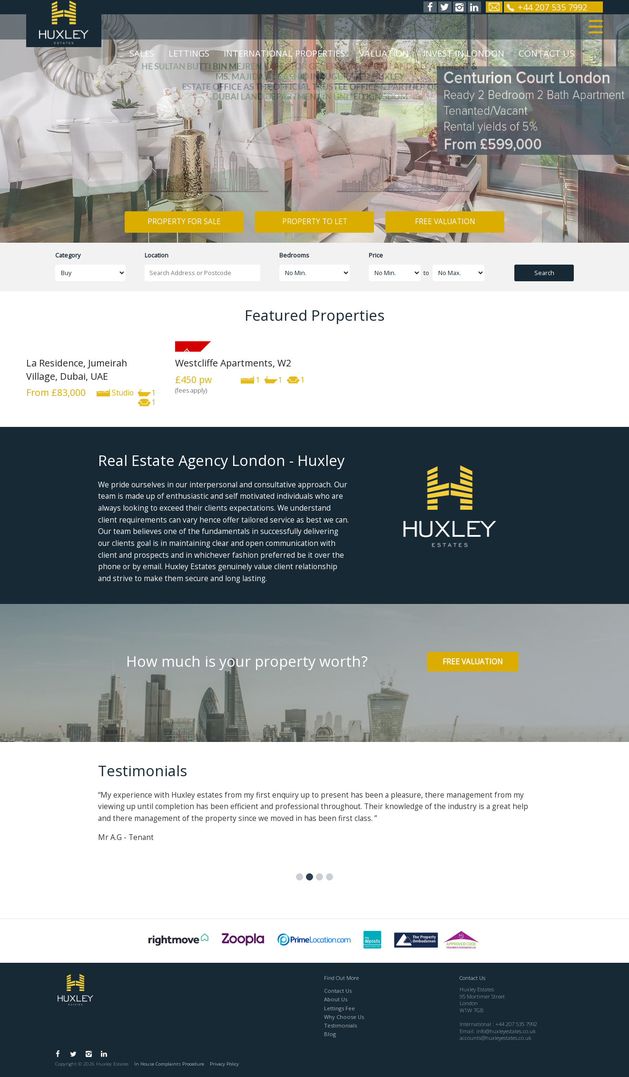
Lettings (188, 56)
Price (376, 255)
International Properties (284, 56)
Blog (330, 1033)
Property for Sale (184, 222)
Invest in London (463, 56)
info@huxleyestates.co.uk (506, 1031)
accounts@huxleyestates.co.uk (495, 1037)
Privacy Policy (224, 1064)
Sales (141, 56)
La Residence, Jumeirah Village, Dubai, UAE (76, 369)
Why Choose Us (344, 1016)
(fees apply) (191, 390)
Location (156, 255)
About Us (335, 999)
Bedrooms (294, 255)
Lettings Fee (339, 1008)
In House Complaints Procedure (169, 1064)
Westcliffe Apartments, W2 (233, 362)
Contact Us (546, 56)
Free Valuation (445, 222)
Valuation (384, 56)
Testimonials (340, 1025)
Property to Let (314, 222)
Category (67, 255)
